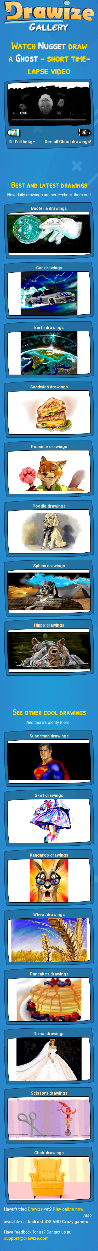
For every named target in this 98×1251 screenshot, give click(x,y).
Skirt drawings (49, 795)
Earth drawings (49, 327)
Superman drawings (49, 736)
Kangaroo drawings (49, 855)
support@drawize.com (26, 1238)
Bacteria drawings (49, 208)
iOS (48, 1221)
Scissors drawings (49, 1093)
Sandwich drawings (49, 387)
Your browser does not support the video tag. (49, 104)
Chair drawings (49, 1152)
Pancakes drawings (49, 974)
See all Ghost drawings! (68, 141)
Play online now (68, 1209)
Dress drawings (49, 1033)
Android (35, 1221)
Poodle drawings (49, 506)
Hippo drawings (49, 625)
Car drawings (49, 267)
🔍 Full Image (22, 141)
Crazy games (75, 1221)
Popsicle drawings (49, 446)
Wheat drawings (49, 914)
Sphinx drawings (49, 565)
